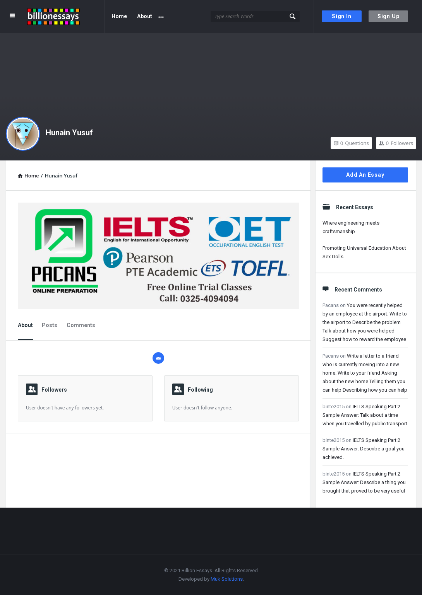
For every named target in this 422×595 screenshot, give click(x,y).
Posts (49, 325)
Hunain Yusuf (69, 132)
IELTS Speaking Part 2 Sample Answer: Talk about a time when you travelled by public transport (365, 415)
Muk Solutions (227, 579)
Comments (81, 325)
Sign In (342, 16)
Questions (351, 143)
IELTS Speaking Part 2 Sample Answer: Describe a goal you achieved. (364, 448)
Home (119, 16)
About (144, 16)
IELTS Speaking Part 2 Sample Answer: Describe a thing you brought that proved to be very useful (364, 482)
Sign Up (388, 16)
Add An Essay (365, 175)
